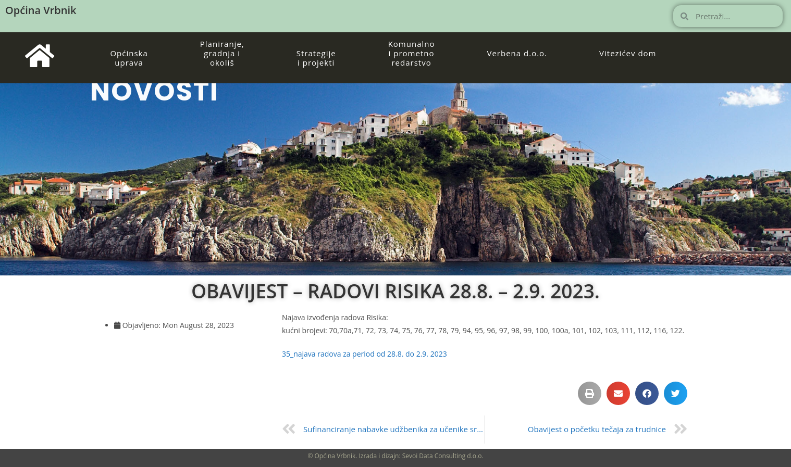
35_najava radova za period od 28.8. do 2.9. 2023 (364, 354)
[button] (589, 393)
